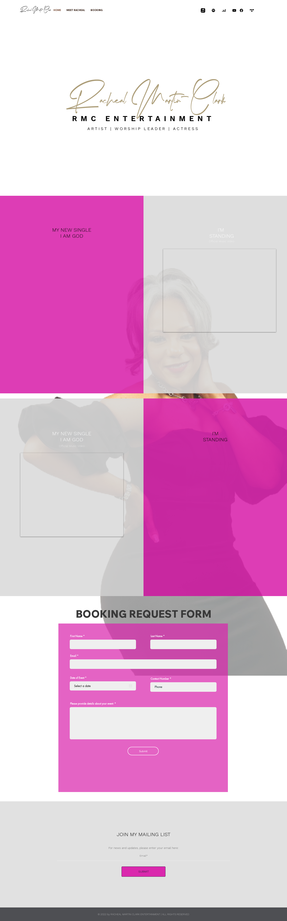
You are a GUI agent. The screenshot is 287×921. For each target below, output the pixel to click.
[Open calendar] (130, 685)
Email (73, 656)
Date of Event (79, 678)
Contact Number (160, 678)
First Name (76, 636)
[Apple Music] (203, 10)
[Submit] (143, 751)
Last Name (156, 636)
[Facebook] (241, 10)
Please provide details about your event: (92, 703)
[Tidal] (252, 10)
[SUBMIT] (143, 871)
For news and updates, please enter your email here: (143, 848)
